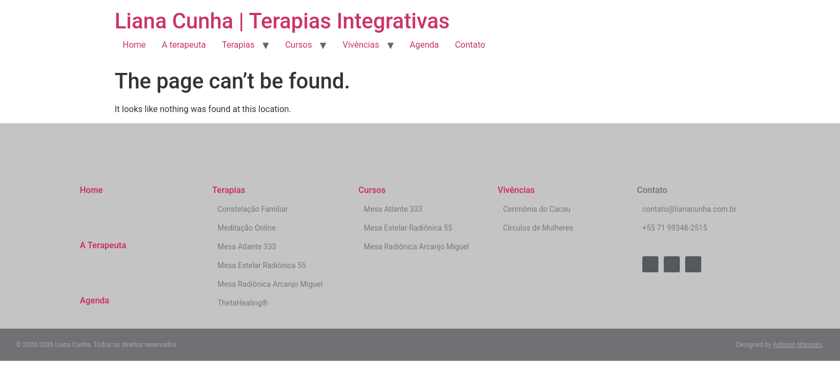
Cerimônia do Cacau (537, 209)
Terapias (238, 45)
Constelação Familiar (253, 209)
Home (134, 45)
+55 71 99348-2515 (674, 228)
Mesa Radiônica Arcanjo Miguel (270, 284)
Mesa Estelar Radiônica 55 (262, 265)
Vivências (360, 45)
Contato (470, 45)
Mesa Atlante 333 (247, 246)
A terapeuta (184, 45)
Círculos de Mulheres (538, 228)
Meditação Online (247, 228)
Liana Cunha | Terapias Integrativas (282, 21)
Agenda (424, 45)
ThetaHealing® (243, 303)
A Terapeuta (103, 245)
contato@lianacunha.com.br (689, 209)
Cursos (298, 45)
